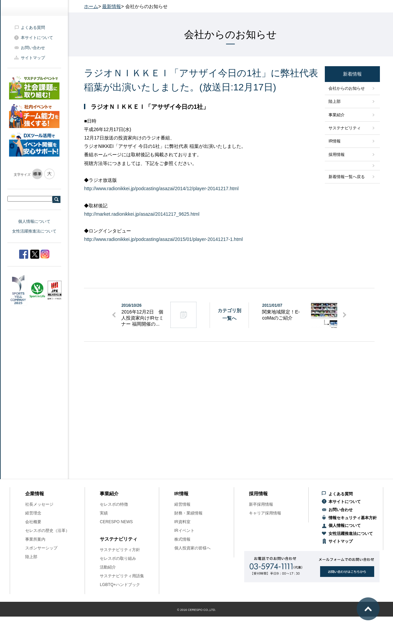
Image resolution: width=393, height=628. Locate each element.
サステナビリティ (345, 128)
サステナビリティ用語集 (122, 576)
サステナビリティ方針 (120, 549)
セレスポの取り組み (118, 558)
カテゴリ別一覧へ (229, 314)
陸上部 (335, 101)
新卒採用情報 (261, 504)
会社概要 (33, 521)
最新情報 (111, 6)
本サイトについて (37, 37)
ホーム (91, 6)
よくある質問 (33, 27)
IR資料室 (182, 521)
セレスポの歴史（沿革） (47, 530)
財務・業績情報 (188, 513)
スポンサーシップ (41, 548)
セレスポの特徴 (114, 504)
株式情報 (182, 539)
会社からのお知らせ (347, 88)
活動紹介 (108, 567)
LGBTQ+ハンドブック (120, 584)
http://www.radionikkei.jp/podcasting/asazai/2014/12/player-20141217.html (161, 188)
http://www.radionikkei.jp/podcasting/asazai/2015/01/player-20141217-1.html (163, 239)
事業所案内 (35, 539)
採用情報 (337, 154)
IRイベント (184, 530)
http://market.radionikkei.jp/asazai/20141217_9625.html (141, 214)
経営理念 (33, 513)
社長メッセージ (39, 504)
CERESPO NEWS (116, 521)
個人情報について (34, 221)
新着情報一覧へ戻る (347, 176)
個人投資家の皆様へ (192, 548)
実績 (104, 513)
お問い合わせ (33, 47)
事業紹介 (337, 115)
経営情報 (182, 504)
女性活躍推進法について (34, 231)
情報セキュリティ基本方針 (353, 517)
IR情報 (335, 141)
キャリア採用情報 (265, 513)
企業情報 (34, 493)
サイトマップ (33, 57)
